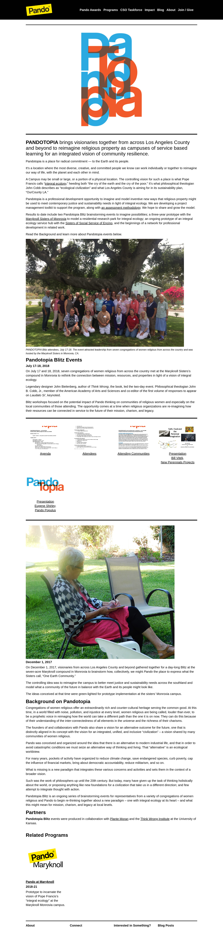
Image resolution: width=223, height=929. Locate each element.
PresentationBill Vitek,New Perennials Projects (177, 458)
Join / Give (186, 10)
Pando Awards (90, 10)
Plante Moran (119, 819)
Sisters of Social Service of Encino (89, 223)
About (170, 10)
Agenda (45, 453)
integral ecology (55, 183)
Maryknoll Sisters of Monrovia (46, 218)
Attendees (89, 453)
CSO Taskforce (131, 10)
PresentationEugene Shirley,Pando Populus (45, 506)
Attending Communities (133, 453)
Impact (150, 10)
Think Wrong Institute (155, 819)
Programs (110, 10)
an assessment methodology (120, 207)
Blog (160, 10)
